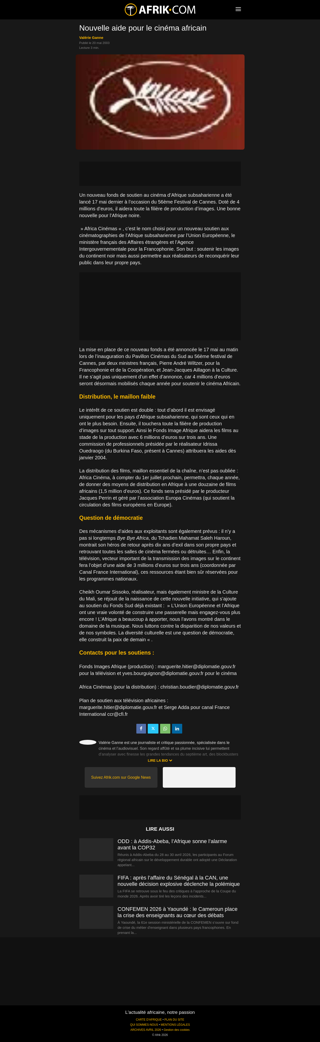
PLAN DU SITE (174, 1019)
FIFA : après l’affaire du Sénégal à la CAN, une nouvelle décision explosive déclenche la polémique (179, 881)
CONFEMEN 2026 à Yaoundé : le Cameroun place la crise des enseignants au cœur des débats (178, 912)
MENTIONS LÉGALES (175, 1024)
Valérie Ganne (91, 37)
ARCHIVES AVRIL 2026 (145, 1030)
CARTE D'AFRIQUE (149, 1019)
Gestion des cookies (176, 1030)
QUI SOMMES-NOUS (144, 1024)
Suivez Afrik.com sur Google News (121, 777)
